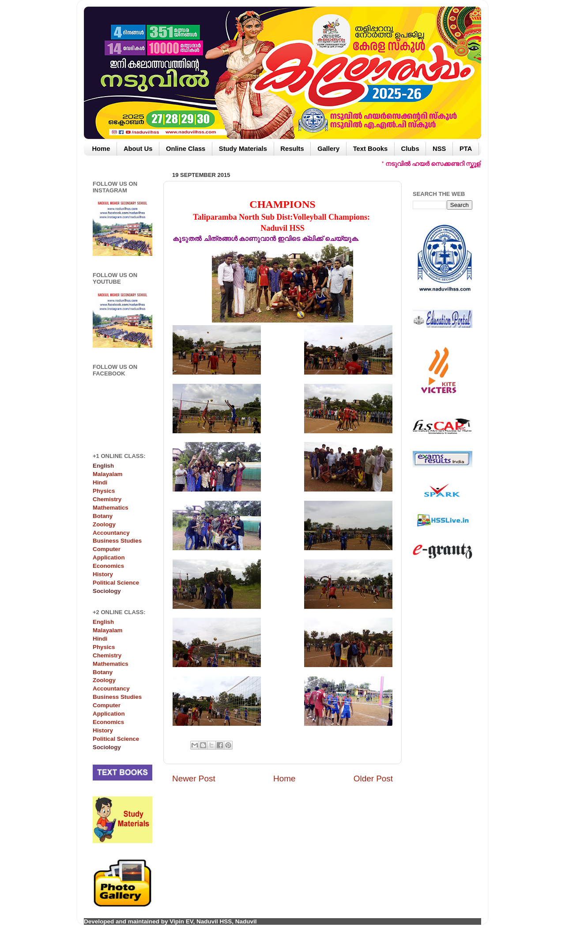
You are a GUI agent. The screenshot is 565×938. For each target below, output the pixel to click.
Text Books (370, 148)
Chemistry (107, 499)
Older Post (373, 778)
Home (101, 148)
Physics (104, 491)
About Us (138, 148)
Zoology (104, 524)
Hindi (100, 482)
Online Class (185, 148)
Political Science (116, 582)
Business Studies (117, 540)
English (103, 622)
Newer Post (193, 778)
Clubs (410, 148)
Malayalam (107, 474)
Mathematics (110, 507)
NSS (439, 148)
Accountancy (111, 532)
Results (292, 148)
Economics (108, 566)
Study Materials (243, 148)
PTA (466, 148)
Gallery (328, 148)
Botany (103, 516)
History (103, 574)
